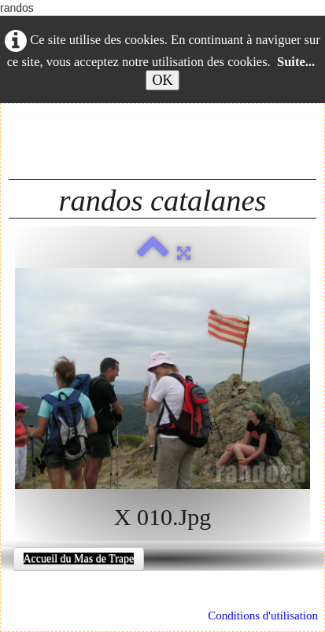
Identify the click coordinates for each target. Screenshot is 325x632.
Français (57, 132)
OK (162, 80)
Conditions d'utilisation (263, 615)
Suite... (296, 61)
